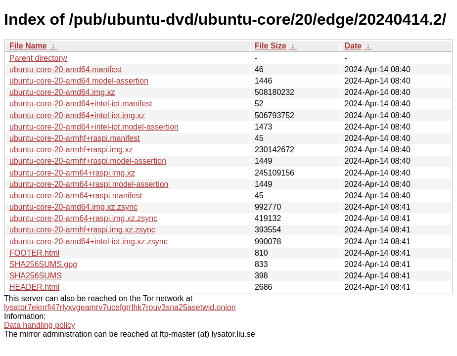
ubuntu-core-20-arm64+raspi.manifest (75, 195)
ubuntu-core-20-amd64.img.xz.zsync (73, 207)
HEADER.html (34, 287)
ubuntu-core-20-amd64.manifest (65, 69)
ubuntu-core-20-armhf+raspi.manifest (74, 138)
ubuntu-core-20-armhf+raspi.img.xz (71, 149)
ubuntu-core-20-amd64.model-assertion (78, 81)
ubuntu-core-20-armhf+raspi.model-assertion (87, 161)
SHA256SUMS (35, 275)
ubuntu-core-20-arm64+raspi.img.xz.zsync (83, 218)
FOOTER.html (34, 253)
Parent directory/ (38, 58)
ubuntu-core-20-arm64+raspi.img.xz (72, 173)
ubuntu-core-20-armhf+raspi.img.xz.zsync (82, 229)
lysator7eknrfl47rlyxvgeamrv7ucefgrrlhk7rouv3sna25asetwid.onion (120, 307)
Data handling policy (39, 325)
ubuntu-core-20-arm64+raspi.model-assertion (89, 184)
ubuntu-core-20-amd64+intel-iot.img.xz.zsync (88, 241)
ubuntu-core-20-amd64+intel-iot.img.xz (77, 115)
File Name (28, 46)
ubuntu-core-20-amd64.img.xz (62, 92)
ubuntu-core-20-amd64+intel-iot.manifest (80, 103)
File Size (270, 46)
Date (353, 46)
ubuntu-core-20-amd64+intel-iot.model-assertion (94, 127)
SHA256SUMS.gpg (43, 264)
